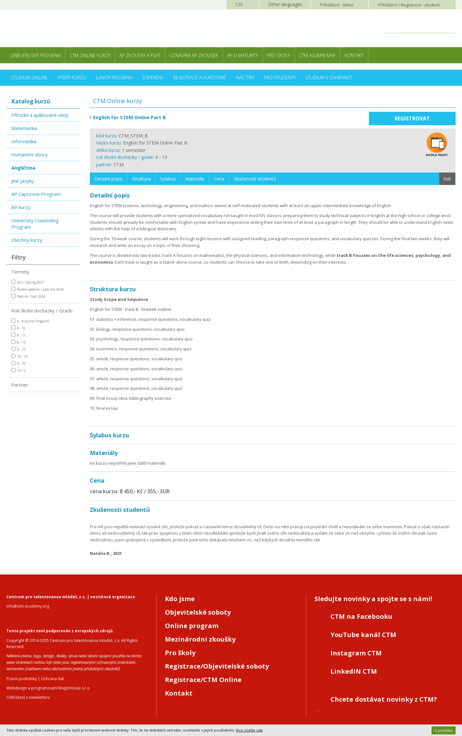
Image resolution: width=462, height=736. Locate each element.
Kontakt (354, 55)
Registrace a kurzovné (199, 77)
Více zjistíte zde (249, 730)
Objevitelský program (36, 55)
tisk (447, 179)
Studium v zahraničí (328, 77)
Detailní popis (108, 179)
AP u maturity (242, 55)
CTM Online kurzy (90, 55)
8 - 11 (18, 335)
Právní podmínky (21, 678)
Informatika (23, 141)
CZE (239, 4)
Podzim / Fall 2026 (28, 296)
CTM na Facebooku (361, 616)
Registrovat (412, 118)
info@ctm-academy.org (27, 606)
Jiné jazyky (22, 181)
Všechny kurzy (26, 240)
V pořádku (443, 730)
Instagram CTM (356, 653)
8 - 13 (18, 342)
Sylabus (168, 179)
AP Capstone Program (36, 194)
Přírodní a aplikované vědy (40, 115)
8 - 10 (18, 328)
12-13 (18, 370)
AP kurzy (20, 207)
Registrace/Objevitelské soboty (217, 666)
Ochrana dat (52, 678)
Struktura (141, 179)
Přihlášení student (409, 5)
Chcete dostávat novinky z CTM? (383, 699)
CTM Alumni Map (317, 55)
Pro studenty (279, 77)
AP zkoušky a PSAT (139, 55)
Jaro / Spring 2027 (27, 282)
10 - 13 (19, 356)
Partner (19, 384)
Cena (219, 179)
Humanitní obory (29, 154)
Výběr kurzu (71, 77)
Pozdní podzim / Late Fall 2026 (37, 289)
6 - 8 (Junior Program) (30, 321)
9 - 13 (18, 349)
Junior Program (114, 77)
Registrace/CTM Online (203, 679)
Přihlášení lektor (337, 5)
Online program (191, 625)
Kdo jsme (180, 598)
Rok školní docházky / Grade (42, 310)
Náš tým (245, 77)
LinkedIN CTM (353, 671)
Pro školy (278, 55)
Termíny (20, 271)
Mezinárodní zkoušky (200, 639)
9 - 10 (18, 363)
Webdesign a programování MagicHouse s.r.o (48, 688)
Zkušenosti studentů (255, 179)
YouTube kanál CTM (363, 634)
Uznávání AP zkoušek (193, 55)
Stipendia (152, 77)
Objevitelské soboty (198, 612)
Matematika (24, 128)
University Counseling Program (35, 223)
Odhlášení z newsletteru (28, 697)
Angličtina (23, 167)
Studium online (29, 77)
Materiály (194, 179)
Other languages (285, 4)
